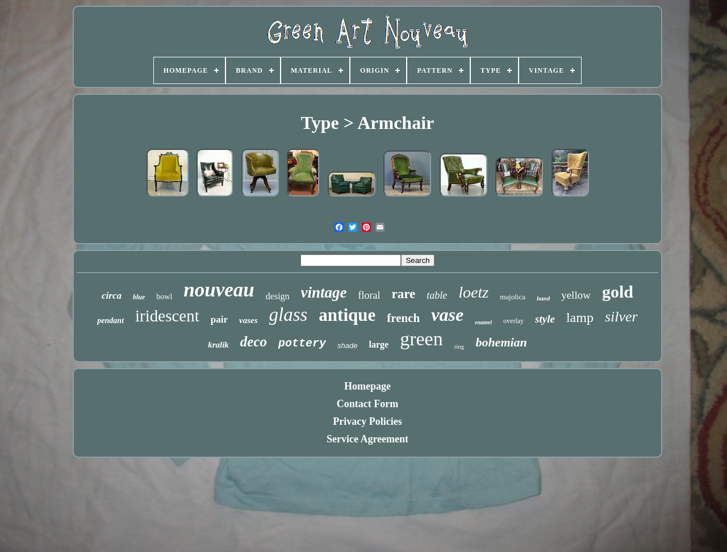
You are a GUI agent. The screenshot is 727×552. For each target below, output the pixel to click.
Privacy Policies (367, 421)
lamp (580, 317)
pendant (110, 320)
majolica (512, 296)
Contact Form (367, 403)
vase (447, 314)
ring (459, 346)
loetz (473, 292)
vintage (324, 292)
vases (248, 320)
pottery (302, 343)
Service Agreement (367, 439)
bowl (164, 296)
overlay (513, 321)
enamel (483, 322)
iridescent (167, 316)
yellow (576, 295)
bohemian (501, 342)
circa (112, 295)
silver (621, 316)
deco (253, 341)
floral (369, 295)
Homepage (367, 386)
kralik (218, 344)
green (421, 338)
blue (139, 297)
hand (543, 298)
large (378, 344)
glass (288, 314)
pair (219, 319)
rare (404, 294)
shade (347, 345)
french (403, 318)
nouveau (218, 290)
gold (617, 291)
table (437, 295)
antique (347, 315)
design (278, 296)
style (545, 319)
